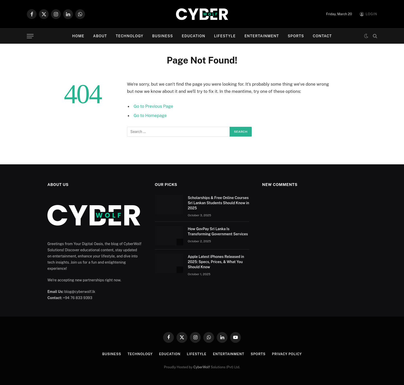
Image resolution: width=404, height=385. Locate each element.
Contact (322, 36)
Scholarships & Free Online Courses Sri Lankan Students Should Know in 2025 (218, 203)
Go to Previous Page (153, 106)
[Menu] (30, 36)
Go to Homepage (150, 115)
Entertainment (262, 36)
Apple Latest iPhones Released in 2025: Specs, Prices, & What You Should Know (216, 262)
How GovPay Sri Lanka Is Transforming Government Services (218, 231)
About (100, 36)
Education (193, 36)
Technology (129, 36)
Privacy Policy (287, 354)
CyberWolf (201, 367)
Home (78, 36)
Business (162, 36)
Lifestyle (225, 36)
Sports (296, 36)
